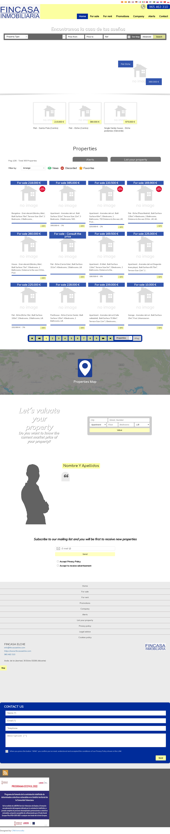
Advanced (147, 36)
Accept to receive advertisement (75, 565)
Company (138, 16)
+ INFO (43, 226)
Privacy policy (85, 626)
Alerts (151, 16)
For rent (107, 16)
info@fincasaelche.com (14, 647)
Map (3, 668)
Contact (163, 16)
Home (82, 16)
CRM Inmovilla (18, 830)
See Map (136, 36)
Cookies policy (85, 637)
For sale (94, 16)
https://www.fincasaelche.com (17, 651)
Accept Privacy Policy (70, 561)
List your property (135, 159)
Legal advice (85, 631)
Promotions (122, 16)
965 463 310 (9, 654)
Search (159, 36)
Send (85, 554)
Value (119, 430)
